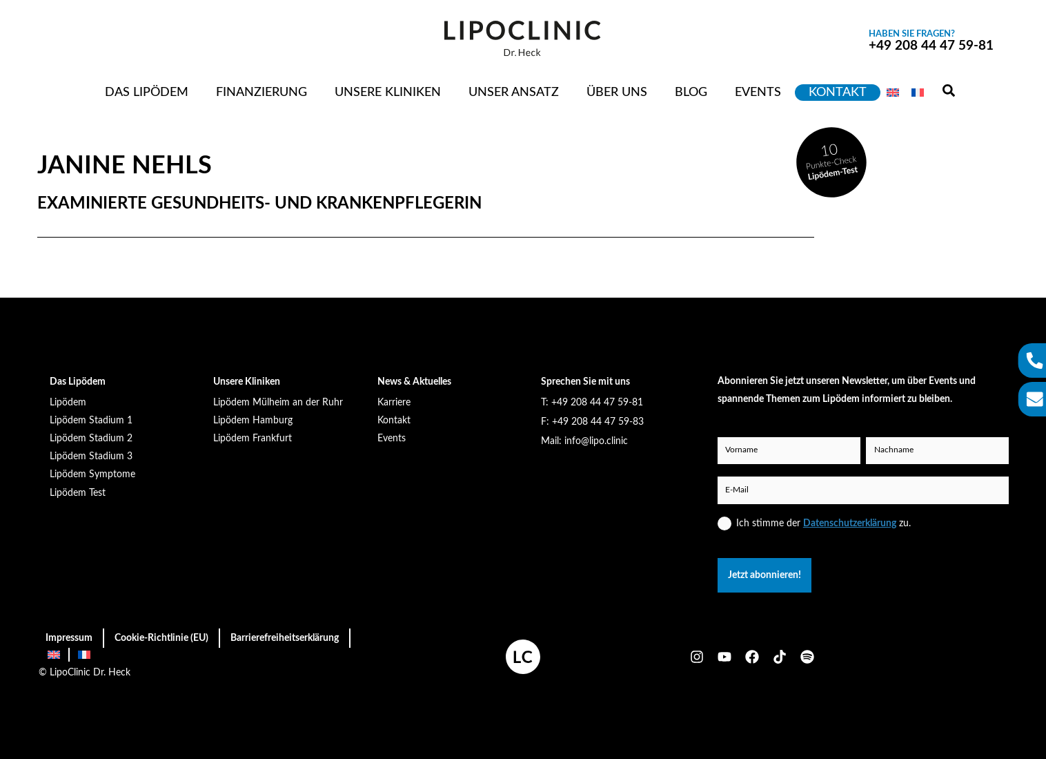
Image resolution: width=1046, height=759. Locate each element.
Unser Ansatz (513, 92)
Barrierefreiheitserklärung (284, 638)
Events (758, 92)
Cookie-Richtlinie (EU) (161, 638)
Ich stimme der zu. (823, 523)
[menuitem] (892, 92)
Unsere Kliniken (388, 92)
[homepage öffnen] (523, 657)
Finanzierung (261, 92)
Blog (691, 92)
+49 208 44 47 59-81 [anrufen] (931, 41)
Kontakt (838, 92)
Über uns (616, 92)
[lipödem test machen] (831, 162)
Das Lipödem (146, 92)
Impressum (69, 638)
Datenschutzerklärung (849, 523)
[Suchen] (949, 91)
